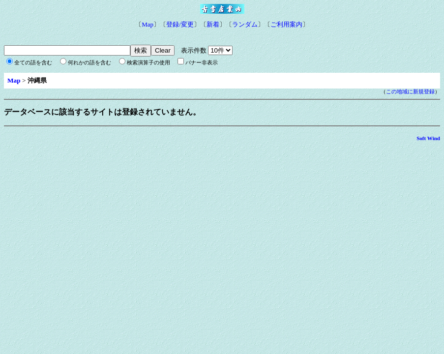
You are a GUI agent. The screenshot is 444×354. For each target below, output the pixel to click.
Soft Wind (428, 138)
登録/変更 (180, 24)
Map (147, 24)
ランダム (245, 24)
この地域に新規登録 (410, 91)
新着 (213, 24)
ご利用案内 (286, 24)
